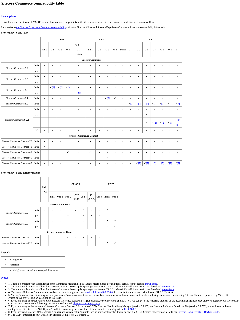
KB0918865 (130, 309)
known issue (151, 283)
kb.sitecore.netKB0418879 (86, 303)
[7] (131, 103)
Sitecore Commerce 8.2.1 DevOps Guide (198, 312)
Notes (4, 277)
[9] (177, 125)
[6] (108, 98)
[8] (155, 122)
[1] (53, 87)
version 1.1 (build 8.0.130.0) (99, 292)
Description (8, 16)
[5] (81, 92)
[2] (61, 87)
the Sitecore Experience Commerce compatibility (41, 27)
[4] (78, 92)
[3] (69, 87)
